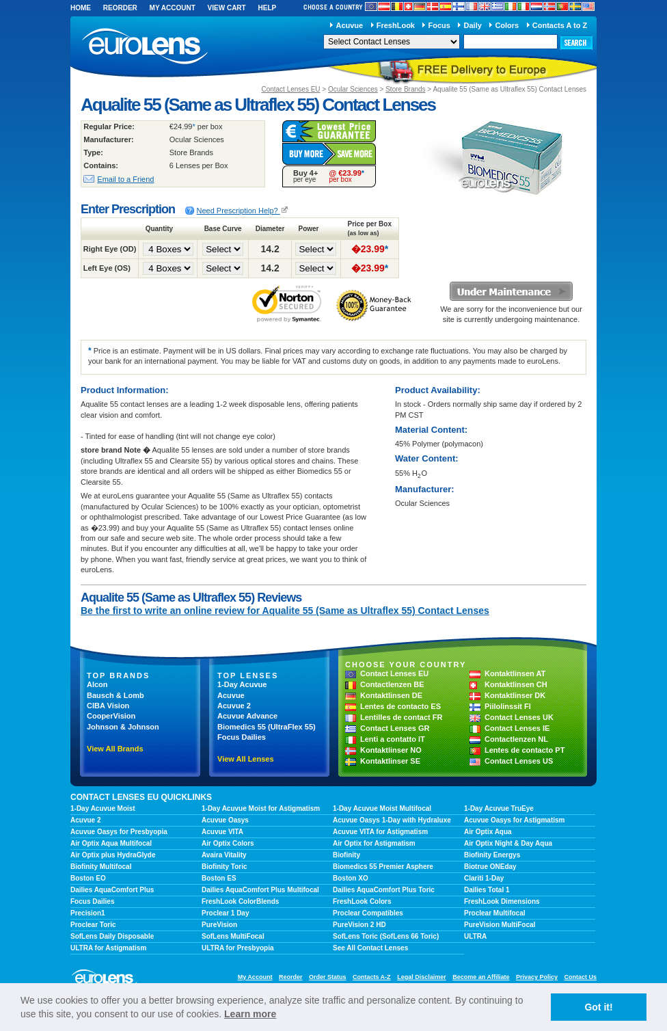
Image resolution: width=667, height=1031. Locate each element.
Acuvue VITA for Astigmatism (380, 831)
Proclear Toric (93, 924)
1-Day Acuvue (242, 684)
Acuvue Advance (247, 716)
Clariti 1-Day (484, 878)
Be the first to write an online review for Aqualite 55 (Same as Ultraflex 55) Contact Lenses (285, 610)
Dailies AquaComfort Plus (112, 890)
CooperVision (111, 716)
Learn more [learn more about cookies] (250, 1013)
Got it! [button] (598, 1007)
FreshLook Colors (362, 901)
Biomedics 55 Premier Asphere (383, 866)
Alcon (97, 684)
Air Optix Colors (228, 843)
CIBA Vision (108, 705)
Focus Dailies (241, 737)
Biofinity (346, 855)
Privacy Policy (537, 977)
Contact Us (580, 977)
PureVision (219, 924)
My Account (172, 8)
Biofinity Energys (492, 855)
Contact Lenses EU (290, 89)
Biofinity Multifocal (100, 866)
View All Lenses (245, 759)
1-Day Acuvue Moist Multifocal (382, 808)
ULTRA (475, 936)
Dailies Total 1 (487, 890)
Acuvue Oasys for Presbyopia (118, 831)
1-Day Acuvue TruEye (499, 808)
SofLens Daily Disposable (112, 936)
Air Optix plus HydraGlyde (112, 855)
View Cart (227, 8)
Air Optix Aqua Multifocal (111, 843)
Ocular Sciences (353, 89)
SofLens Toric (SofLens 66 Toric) (386, 936)
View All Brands (115, 749)
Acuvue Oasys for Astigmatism (514, 820)
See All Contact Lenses (370, 948)
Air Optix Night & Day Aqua (508, 843)
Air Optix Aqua (488, 831)
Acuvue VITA (222, 831)
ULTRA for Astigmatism (108, 948)
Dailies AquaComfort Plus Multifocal (260, 890)
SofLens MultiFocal (233, 936)
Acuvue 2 (234, 705)
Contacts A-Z (372, 977)
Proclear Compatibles (368, 913)
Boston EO (88, 878)
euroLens (145, 47)
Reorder (120, 8)
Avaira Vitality (224, 855)
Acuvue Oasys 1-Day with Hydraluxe (392, 820)
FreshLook (396, 25)
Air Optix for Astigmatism (374, 843)
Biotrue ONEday (490, 866)
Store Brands (405, 89)
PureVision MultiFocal (499, 924)
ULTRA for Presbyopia (238, 948)
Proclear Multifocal (494, 913)
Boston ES (219, 878)
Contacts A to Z (559, 25)
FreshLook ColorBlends (240, 901)
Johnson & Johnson (123, 727)
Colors (507, 25)
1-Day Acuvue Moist (102, 808)
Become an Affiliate (480, 977)
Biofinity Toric (224, 866)
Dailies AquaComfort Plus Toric (384, 890)
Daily (473, 25)
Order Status (327, 977)
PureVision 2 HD (359, 924)
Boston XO (350, 878)
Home (80, 8)
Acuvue (349, 25)
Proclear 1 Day (225, 913)
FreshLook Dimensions (502, 901)
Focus (439, 25)
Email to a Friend (125, 179)
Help (267, 8)
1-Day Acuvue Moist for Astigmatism (261, 808)
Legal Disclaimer (421, 977)
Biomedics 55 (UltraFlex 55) (266, 727)
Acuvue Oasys (225, 820)
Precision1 (87, 913)
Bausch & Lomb (115, 695)
